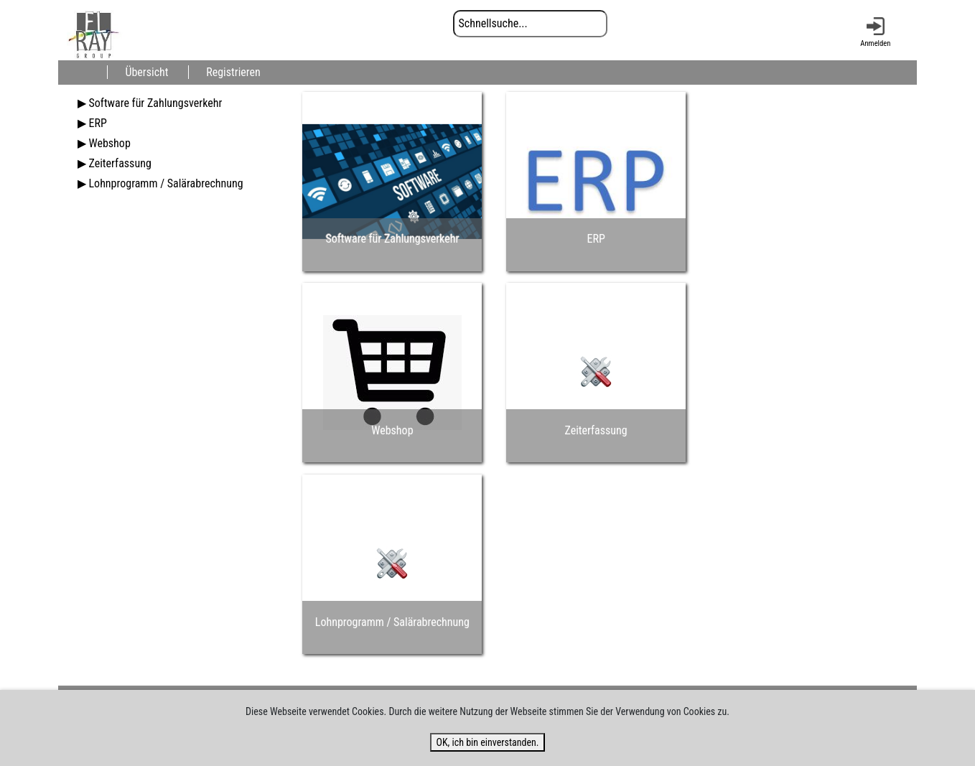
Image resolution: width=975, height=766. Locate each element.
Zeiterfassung (119, 163)
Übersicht (146, 72)
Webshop (109, 143)
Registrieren (233, 72)
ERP (97, 123)
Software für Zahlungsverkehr (155, 103)
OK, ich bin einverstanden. (487, 742)
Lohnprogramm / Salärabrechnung (165, 183)
